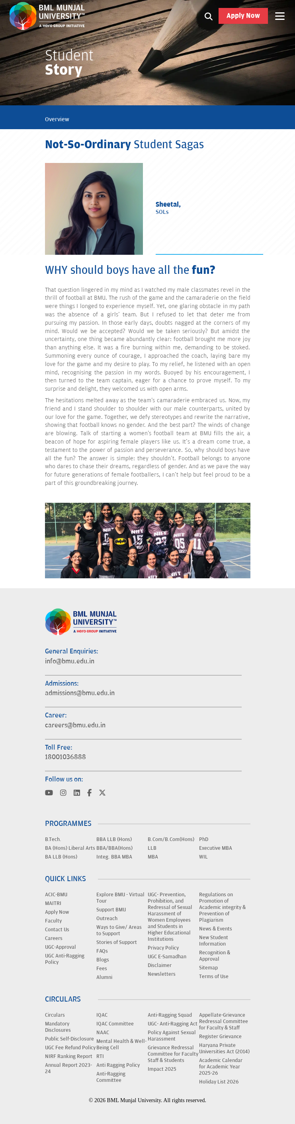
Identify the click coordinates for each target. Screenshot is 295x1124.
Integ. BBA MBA (114, 857)
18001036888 (65, 757)
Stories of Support (116, 942)
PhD (203, 839)
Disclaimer (160, 965)
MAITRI (53, 903)
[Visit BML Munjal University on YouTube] (49, 793)
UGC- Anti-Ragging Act (172, 1024)
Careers (54, 938)
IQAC (101, 1015)
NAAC (102, 1032)
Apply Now (243, 16)
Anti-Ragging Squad (170, 1015)
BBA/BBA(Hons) (114, 848)
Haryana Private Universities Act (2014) (224, 1048)
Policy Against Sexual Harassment (172, 1035)
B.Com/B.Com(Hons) (171, 839)
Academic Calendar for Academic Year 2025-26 (220, 1066)
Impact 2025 (162, 1069)
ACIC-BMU (56, 894)
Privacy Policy (163, 948)
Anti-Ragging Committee (110, 1077)
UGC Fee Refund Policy (70, 1048)
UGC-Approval (60, 947)
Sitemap (208, 968)
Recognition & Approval (214, 956)
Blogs (102, 960)
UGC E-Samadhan (167, 956)
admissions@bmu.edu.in (80, 693)
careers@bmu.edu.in (75, 725)
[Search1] (209, 16)
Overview (57, 119)
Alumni (104, 977)
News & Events (215, 929)
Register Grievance (220, 1036)
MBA (153, 857)
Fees (101, 968)
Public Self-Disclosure (69, 1039)
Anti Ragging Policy (118, 1065)
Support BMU (111, 910)
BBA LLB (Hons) (114, 839)
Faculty (53, 921)
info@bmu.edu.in (69, 661)
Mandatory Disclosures (58, 1027)
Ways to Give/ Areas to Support (119, 930)
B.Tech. (53, 839)
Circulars (55, 1015)
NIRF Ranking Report (68, 1056)
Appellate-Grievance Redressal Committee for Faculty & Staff (223, 1021)
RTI (100, 1056)
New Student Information (213, 940)
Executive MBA (215, 848)
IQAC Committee (115, 1024)
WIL (203, 857)
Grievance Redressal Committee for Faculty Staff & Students (173, 1054)
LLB (152, 848)
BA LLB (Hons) (61, 857)
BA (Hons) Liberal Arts (70, 848)
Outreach (106, 918)
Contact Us (57, 929)
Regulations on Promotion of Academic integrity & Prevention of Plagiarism (222, 907)
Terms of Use (214, 976)
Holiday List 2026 (219, 1082)
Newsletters (162, 974)
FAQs (102, 951)
